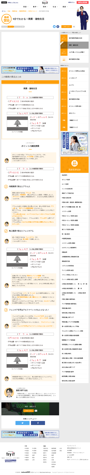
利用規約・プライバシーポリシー (75, 452)
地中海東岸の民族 (74, 59)
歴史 (33, 457)
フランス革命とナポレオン (70, 275)
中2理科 (34, 450)
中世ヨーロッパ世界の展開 (70, 220)
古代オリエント (64, 65)
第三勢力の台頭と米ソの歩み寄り (72, 362)
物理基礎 (54, 448)
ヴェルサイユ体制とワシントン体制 (72, 331)
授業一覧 (69, 457)
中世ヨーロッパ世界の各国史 (70, 225)
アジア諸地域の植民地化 (69, 304)
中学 (26, 446)
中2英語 (27, 450)
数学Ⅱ (45, 455)
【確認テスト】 (73, 120)
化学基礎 (54, 450)
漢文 (61, 450)
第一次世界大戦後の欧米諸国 (70, 335)
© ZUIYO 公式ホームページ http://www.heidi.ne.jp (33, 472)
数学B (44, 462)
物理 (53, 455)
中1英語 (27, 448)
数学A (44, 459)
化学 (53, 457)
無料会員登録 (82, 2)
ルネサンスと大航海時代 (69, 247)
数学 (35, 6)
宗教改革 (64, 252)
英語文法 (45, 448)
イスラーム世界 (66, 211)
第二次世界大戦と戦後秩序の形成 (72, 349)
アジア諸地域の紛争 (68, 371)
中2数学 (27, 457)
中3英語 (27, 453)
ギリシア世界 (66, 179)
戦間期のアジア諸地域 (68, 340)
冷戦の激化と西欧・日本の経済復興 (72, 358)
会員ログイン (71, 2)
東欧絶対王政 (66, 261)
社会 (54, 6)
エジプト (71, 85)
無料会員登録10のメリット (74, 448)
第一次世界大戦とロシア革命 (70, 326)
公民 (33, 459)
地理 (33, 455)
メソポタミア (73, 78)
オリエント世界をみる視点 (77, 71)
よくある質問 (70, 455)
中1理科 (34, 448)
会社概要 (69, 450)
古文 (61, 448)
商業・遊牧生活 (73, 45)
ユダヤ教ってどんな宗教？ (77, 52)
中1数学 (27, 455)
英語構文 (45, 450)
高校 (44, 446)
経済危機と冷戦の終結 (68, 376)
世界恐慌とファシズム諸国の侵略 (72, 344)
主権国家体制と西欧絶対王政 (70, 256)
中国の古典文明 (66, 198)
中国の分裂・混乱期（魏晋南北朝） (72, 202)
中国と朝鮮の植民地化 (68, 299)
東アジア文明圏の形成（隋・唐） (72, 207)
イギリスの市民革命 (68, 265)
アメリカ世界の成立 (68, 270)
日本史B (54, 462)
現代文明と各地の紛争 (68, 381)
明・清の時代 (66, 234)
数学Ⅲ (45, 457)
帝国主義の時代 (66, 308)
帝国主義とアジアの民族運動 (70, 322)
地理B (53, 466)
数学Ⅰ (45, 453)
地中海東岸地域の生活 (75, 38)
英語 (25, 6)
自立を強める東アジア (68, 367)
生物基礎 (54, 453)
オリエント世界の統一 (75, 106)
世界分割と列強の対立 (68, 313)
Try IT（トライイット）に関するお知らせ (77, 459)
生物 (53, 459)
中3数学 (27, 459)
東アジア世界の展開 (68, 229)
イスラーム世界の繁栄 (68, 243)
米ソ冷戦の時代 (66, 353)
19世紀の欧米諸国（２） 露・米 (72, 288)
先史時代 (64, 175)
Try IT (45, 2)
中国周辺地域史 (66, 238)
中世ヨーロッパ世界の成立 (70, 216)
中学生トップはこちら (13, 2)
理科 (44, 6)
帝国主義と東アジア (68, 317)
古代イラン (72, 113)
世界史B (54, 464)
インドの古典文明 (67, 188)
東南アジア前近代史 (68, 193)
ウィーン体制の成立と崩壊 (70, 279)
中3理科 (34, 453)
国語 (64, 6)
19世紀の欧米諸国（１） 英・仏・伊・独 (74, 284)
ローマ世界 (65, 184)
